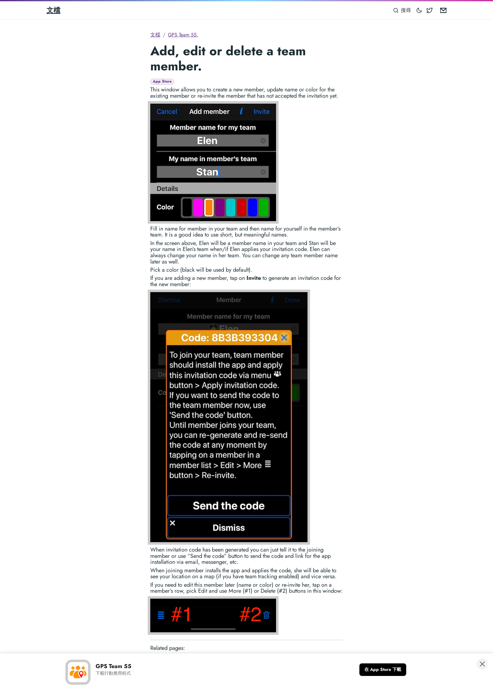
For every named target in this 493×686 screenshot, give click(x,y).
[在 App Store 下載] (382, 669)
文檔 (53, 10)
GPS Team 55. (183, 34)
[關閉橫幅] (482, 664)
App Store (162, 81)
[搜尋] (402, 10)
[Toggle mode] (419, 10)
